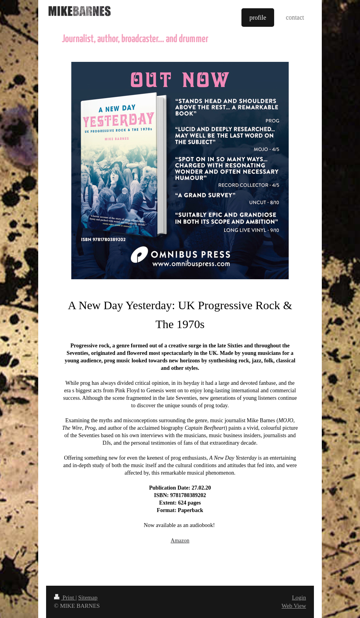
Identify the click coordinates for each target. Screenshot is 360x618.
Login (299, 597)
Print (65, 597)
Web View (294, 606)
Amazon (180, 541)
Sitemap (87, 597)
